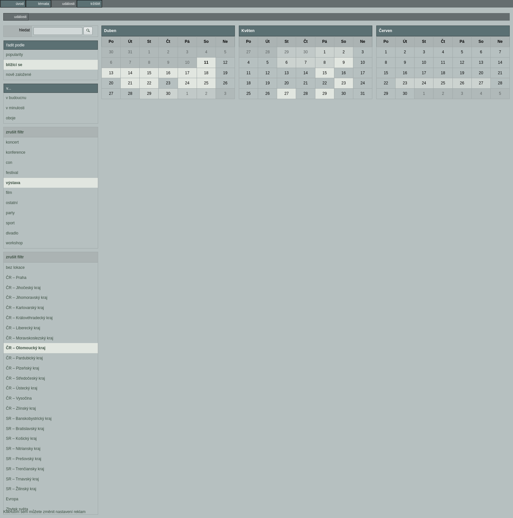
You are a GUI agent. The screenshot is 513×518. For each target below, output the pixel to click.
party (10, 213)
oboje (10, 118)
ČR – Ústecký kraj (21, 388)
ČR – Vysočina (19, 398)
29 (149, 93)
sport (10, 223)
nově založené (18, 74)
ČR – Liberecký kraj (23, 328)
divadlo (12, 233)
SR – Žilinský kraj (21, 489)
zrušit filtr (15, 132)
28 (130, 93)
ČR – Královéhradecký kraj (29, 318)
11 (206, 62)
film (9, 192)
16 (168, 73)
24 (187, 83)
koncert (12, 142)
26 (225, 83)
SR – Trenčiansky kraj (25, 469)
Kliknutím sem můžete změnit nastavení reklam (44, 511)
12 (225, 62)
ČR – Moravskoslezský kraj (29, 338)
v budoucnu (16, 97)
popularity (14, 54)
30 (111, 52)
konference (15, 152)
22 (149, 83)
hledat (24, 30)
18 (206, 73)
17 (187, 73)
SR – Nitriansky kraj (23, 448)
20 (111, 83)
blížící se (14, 64)
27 (111, 93)
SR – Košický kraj (21, 438)
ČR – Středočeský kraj (25, 378)
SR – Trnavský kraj (22, 479)
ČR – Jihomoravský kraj (26, 297)
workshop (14, 243)
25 (206, 83)
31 (130, 52)
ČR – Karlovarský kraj (25, 307)
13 (111, 73)
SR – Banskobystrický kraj (28, 418)
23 (168, 83)
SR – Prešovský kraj (23, 459)
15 (149, 73)
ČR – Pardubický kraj (24, 358)
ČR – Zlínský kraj (21, 408)
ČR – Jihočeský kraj (23, 287)
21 (130, 83)
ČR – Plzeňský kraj (22, 368)
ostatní (12, 202)
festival (12, 172)
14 (130, 73)
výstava (13, 183)
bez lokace (15, 267)
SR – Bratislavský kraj (25, 428)
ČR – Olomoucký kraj (25, 348)
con (9, 162)
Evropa (12, 499)
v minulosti (15, 108)
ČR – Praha (16, 277)
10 (187, 62)
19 (225, 73)
